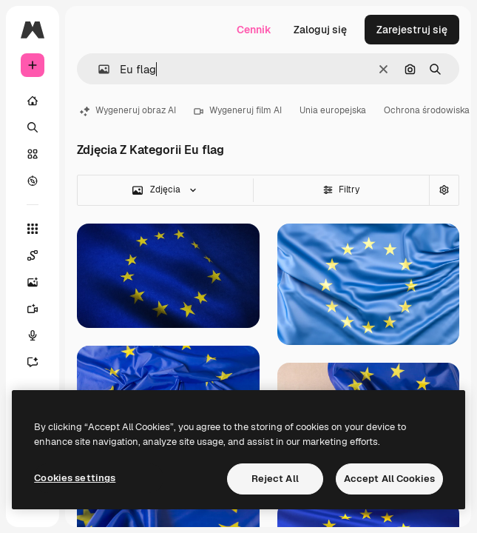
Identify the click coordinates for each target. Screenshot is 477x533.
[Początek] (32, 101)
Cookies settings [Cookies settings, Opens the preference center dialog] (74, 478)
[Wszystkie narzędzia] (32, 229)
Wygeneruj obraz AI (128, 110)
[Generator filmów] (40, 309)
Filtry (341, 189)
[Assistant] (40, 362)
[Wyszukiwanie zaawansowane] (444, 190)
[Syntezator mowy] (40, 335)
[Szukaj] (32, 127)
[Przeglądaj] (32, 180)
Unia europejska (333, 110)
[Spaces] (40, 255)
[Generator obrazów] (40, 282)
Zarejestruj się (411, 29)
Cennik (254, 29)
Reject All (275, 478)
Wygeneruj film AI (238, 110)
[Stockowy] (32, 154)
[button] (98, 69)
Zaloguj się (320, 29)
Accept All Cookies (389, 478)
